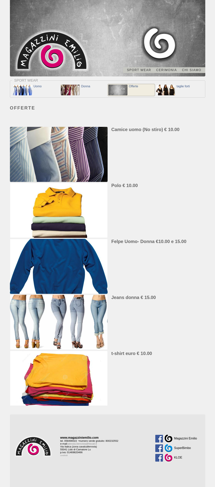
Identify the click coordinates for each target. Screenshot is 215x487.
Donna (75, 90)
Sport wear (139, 70)
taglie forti (173, 90)
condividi (64, 455)
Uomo (27, 90)
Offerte (123, 90)
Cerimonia (166, 70)
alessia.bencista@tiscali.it (82, 443)
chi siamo (191, 70)
